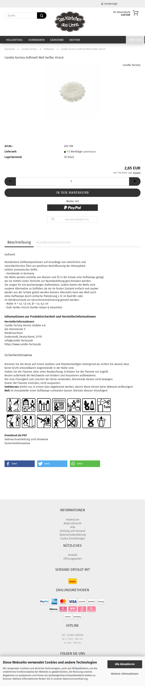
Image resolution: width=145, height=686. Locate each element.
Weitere (74, 40)
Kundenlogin (109, 3)
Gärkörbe (57, 40)
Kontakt (72, 555)
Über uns (135, 40)
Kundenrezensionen (53, 242)
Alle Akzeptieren (125, 664)
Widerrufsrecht (72, 523)
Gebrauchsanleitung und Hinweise (26, 439)
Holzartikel (14, 40)
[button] (10, 181)
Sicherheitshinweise (17, 443)
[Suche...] (41, 15)
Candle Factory (131, 65)
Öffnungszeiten (72, 558)
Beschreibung (19, 242)
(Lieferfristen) (89, 152)
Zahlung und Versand (72, 531)
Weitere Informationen (124, 673)
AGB (72, 527)
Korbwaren (37, 40)
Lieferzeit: (11, 151)
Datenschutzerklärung (75, 678)
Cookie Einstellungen (72, 538)
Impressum (72, 519)
